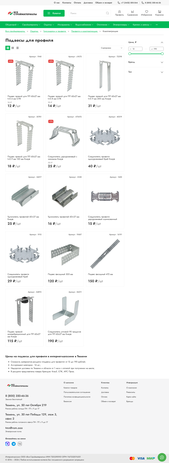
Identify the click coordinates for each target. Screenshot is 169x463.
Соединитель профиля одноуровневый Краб (18, 275)
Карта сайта (131, 396)
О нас (57, 2)
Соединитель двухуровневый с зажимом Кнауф (62, 158)
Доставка (88, 2)
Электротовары (121, 24)
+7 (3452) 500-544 (127, 2)
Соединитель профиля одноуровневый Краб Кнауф (101, 158)
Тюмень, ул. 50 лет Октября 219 (26, 405)
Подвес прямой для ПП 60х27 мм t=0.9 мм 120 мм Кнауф (24, 158)
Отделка (49, 24)
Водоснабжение (85, 24)
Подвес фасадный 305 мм (60, 274)
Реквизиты (130, 392)
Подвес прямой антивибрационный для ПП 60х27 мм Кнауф (24, 334)
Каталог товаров (70, 387)
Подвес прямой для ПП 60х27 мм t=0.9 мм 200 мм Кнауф (104, 97)
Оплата (77, 2)
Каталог (54, 13)
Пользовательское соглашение (77, 392)
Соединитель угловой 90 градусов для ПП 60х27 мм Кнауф (64, 333)
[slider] (130, 54)
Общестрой (12, 24)
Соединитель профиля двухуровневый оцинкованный (102, 218)
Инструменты (65, 24)
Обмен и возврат (103, 2)
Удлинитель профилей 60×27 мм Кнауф (23, 218)
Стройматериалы (31, 24)
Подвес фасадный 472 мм (100, 274)
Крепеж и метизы (142, 24)
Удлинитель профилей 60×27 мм (63, 216)
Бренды (129, 401)
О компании (131, 387)
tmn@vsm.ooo (14, 428)
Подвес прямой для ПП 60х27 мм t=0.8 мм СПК (64, 97)
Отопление (103, 24)
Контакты (66, 2)
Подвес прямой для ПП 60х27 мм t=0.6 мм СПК (24, 97)
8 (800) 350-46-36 (151, 2)
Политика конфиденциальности (77, 396)
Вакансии (68, 401)
